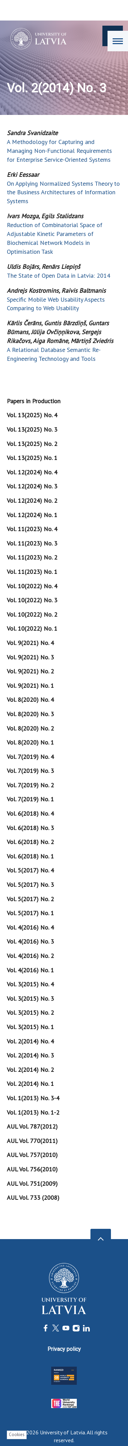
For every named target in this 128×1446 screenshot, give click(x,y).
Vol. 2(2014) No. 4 (30, 1041)
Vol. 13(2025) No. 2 (32, 444)
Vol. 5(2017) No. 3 (30, 885)
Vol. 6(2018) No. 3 (30, 828)
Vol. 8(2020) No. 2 (30, 728)
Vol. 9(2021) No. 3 (30, 657)
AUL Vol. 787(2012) (32, 1126)
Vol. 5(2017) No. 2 (30, 899)
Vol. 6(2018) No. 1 (30, 856)
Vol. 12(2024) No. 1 (32, 515)
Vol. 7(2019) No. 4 (30, 757)
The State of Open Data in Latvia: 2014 (58, 275)
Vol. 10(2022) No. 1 (32, 628)
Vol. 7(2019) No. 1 (30, 799)
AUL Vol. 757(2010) (32, 1155)
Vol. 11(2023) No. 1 (32, 572)
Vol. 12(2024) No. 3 (32, 486)
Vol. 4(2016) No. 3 (30, 941)
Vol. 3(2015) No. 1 (30, 1027)
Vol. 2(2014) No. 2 (30, 1070)
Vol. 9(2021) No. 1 (30, 685)
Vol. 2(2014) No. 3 (30, 1055)
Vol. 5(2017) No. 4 (30, 870)
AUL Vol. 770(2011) (32, 1141)
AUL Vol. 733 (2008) (33, 1197)
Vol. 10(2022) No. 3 (32, 600)
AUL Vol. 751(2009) (32, 1183)
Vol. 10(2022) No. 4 (32, 586)
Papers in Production (33, 401)
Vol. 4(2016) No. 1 (30, 970)
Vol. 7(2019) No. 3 (30, 771)
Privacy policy (64, 1349)
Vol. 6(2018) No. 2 (30, 842)
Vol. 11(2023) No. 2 (32, 557)
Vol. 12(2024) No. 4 (32, 472)
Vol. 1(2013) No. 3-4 (33, 1098)
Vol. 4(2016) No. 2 (30, 956)
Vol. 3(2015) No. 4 (30, 984)
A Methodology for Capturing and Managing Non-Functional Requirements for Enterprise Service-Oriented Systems (59, 150)
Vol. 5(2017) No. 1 (30, 913)
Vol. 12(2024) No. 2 (32, 500)
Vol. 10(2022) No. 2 (32, 614)
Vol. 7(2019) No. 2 (30, 785)
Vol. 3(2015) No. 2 (30, 1012)
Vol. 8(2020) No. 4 (30, 700)
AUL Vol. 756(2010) (32, 1169)
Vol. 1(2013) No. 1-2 (33, 1112)
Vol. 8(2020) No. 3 (30, 714)
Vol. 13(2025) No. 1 (32, 458)
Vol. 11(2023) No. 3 (32, 543)
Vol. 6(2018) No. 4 (30, 813)
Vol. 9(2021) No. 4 (30, 643)
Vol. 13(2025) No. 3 (32, 429)
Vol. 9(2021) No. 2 (30, 671)
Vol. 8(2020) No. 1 (30, 742)
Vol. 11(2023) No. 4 (32, 529)
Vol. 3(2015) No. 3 (30, 998)
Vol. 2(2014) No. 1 (30, 1084)
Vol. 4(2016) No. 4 (30, 927)
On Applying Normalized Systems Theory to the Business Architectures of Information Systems (63, 192)
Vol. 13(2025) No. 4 (32, 415)
